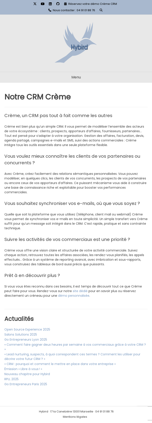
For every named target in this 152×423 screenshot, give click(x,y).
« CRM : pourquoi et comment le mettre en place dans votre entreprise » (60, 364)
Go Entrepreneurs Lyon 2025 (25, 339)
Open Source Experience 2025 (27, 329)
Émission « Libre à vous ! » (23, 369)
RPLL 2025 (11, 379)
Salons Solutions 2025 (20, 334)
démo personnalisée (73, 295)
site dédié (80, 291)
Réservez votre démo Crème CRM (92, 4)
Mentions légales (75, 417)
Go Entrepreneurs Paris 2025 (25, 384)
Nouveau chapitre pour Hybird (27, 374)
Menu (76, 77)
